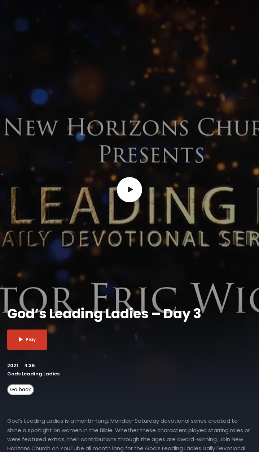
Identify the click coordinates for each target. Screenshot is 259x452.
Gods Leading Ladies (33, 373)
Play (27, 339)
